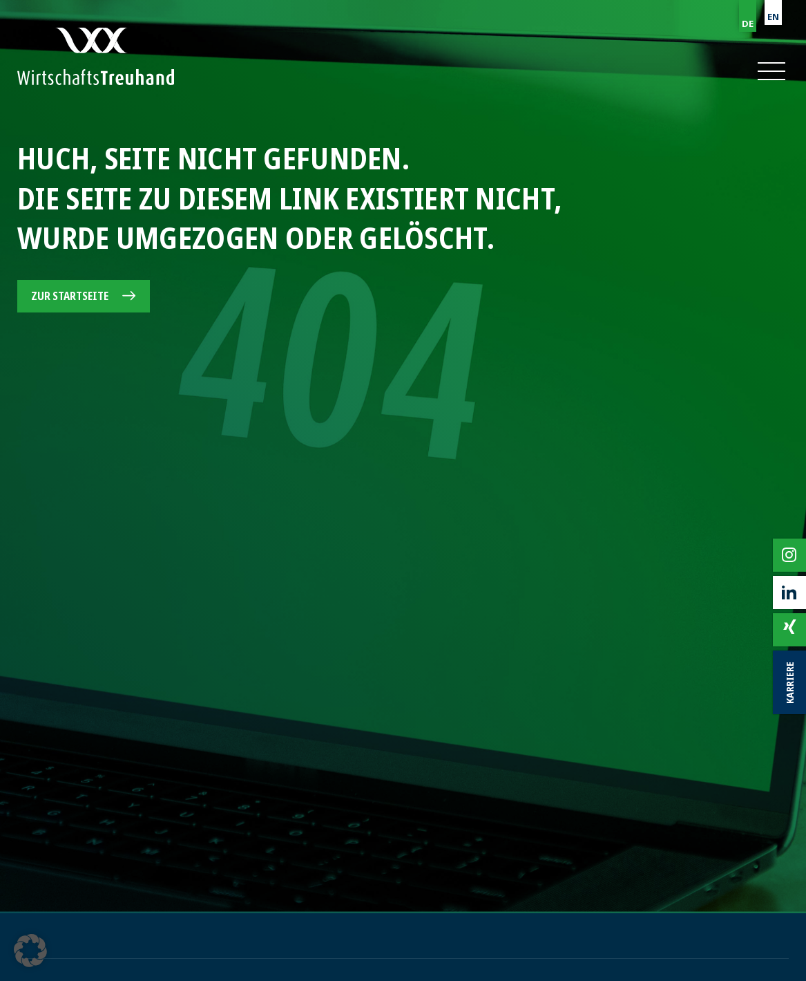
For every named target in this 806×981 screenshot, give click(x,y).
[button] (770, 71)
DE (748, 23)
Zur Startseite (69, 295)
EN (773, 16)
